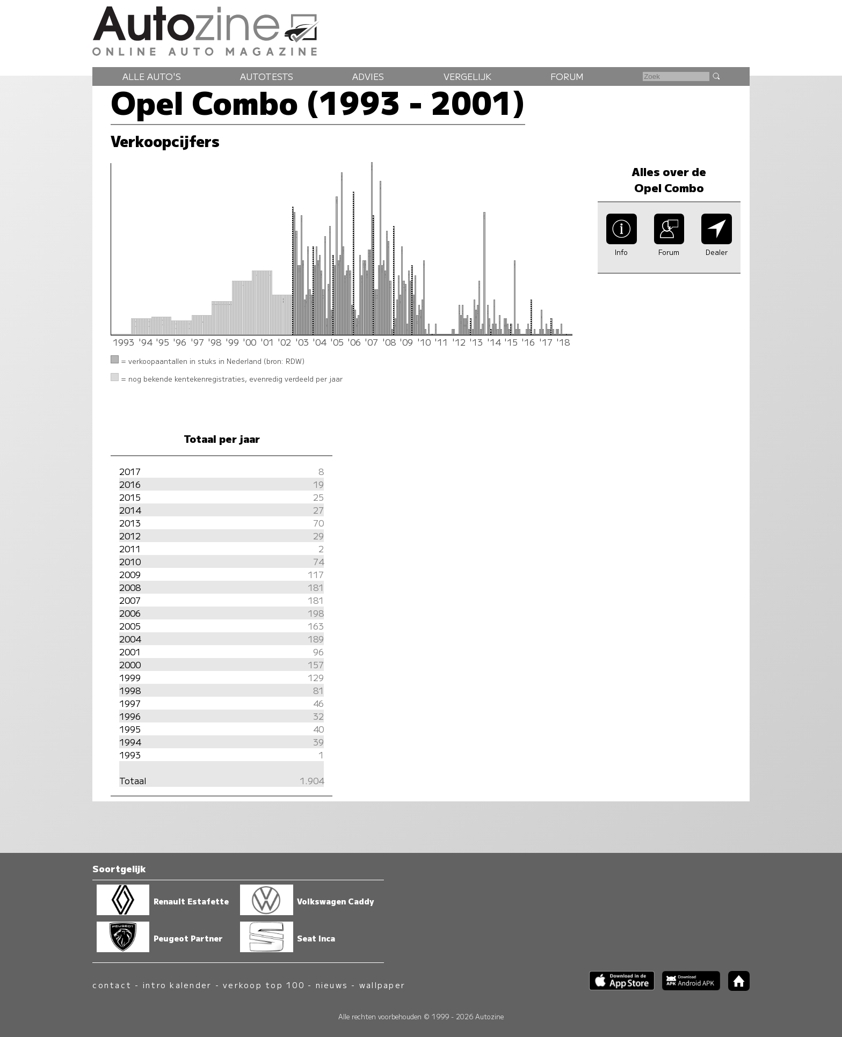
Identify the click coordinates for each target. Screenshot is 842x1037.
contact (112, 984)
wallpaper (382, 984)
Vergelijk (467, 76)
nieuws (332, 984)
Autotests (266, 76)
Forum (567, 76)
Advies (368, 76)
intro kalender (177, 984)
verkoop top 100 (263, 984)
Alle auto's (151, 76)
